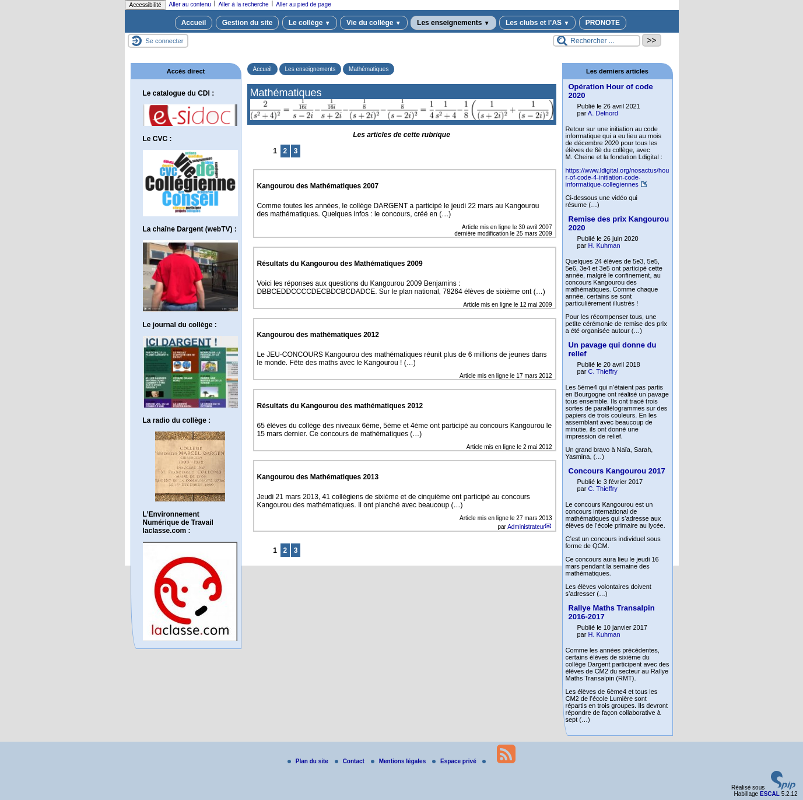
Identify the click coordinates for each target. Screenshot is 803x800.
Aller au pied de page (303, 4)
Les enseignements (453, 23)
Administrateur (526, 527)
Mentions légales (399, 761)
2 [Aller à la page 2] (285, 151)
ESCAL (770, 794)
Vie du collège (373, 23)
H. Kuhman (604, 245)
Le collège (310, 23)
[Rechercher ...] (596, 41)
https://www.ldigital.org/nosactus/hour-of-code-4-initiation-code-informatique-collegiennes (617, 177)
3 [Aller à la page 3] (296, 151)
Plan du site (308, 761)
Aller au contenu (190, 4)
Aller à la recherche (243, 4)
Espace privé (455, 761)
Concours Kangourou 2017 (617, 470)
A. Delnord (603, 113)
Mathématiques (368, 69)
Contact (350, 761)
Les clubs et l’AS (537, 23)
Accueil (193, 23)
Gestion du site (247, 23)
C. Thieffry (602, 371)
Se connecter (165, 40)
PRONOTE (602, 23)
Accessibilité (145, 5)
